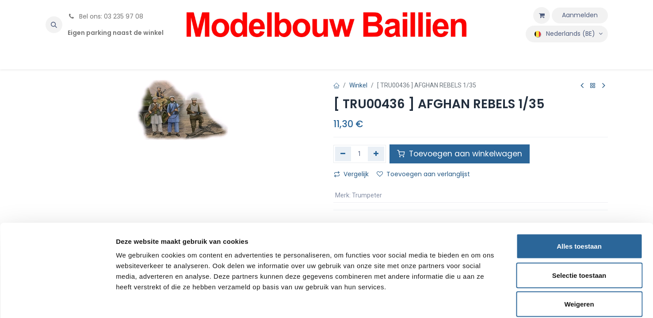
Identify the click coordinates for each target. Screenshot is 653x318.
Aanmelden (580, 15)
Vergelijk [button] (351, 174)
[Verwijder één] (343, 154)
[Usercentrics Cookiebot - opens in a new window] (57, 300)
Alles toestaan (579, 202)
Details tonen (478, 300)
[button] (54, 24)
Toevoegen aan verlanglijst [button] (423, 174)
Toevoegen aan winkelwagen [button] (459, 153)
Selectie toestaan (579, 231)
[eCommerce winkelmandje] (541, 15)
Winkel (358, 85)
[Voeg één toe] (376, 154)
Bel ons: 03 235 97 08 (105, 16)
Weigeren (579, 260)
